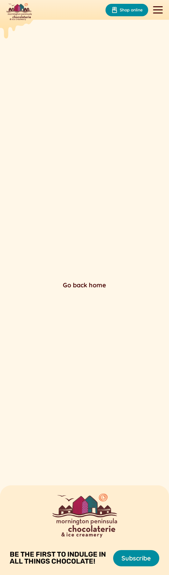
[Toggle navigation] (158, 10)
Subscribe (136, 558)
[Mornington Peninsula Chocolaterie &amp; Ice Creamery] (19, 12)
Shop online (127, 10)
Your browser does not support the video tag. (84, 245)
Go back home (84, 285)
